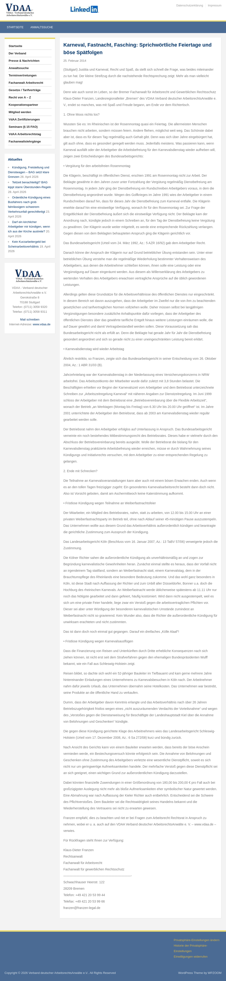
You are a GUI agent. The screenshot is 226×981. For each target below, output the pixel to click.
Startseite (15, 27)
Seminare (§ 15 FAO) (23, 126)
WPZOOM (214, 973)
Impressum (214, 5)
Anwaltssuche (41, 27)
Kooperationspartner (23, 104)
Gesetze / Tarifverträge (25, 90)
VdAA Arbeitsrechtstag (25, 134)
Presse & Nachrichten (24, 60)
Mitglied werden (20, 112)
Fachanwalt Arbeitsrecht (26, 82)
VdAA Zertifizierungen (24, 119)
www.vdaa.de (41, 324)
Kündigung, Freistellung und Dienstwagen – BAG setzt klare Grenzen (28, 172)
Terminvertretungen (23, 75)
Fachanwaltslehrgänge (25, 141)
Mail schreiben (29, 319)
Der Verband (17, 53)
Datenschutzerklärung (189, 5)
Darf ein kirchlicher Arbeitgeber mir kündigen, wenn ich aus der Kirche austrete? (29, 226)
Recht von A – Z (20, 97)
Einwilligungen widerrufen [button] (190, 956)
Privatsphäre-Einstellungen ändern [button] (196, 940)
